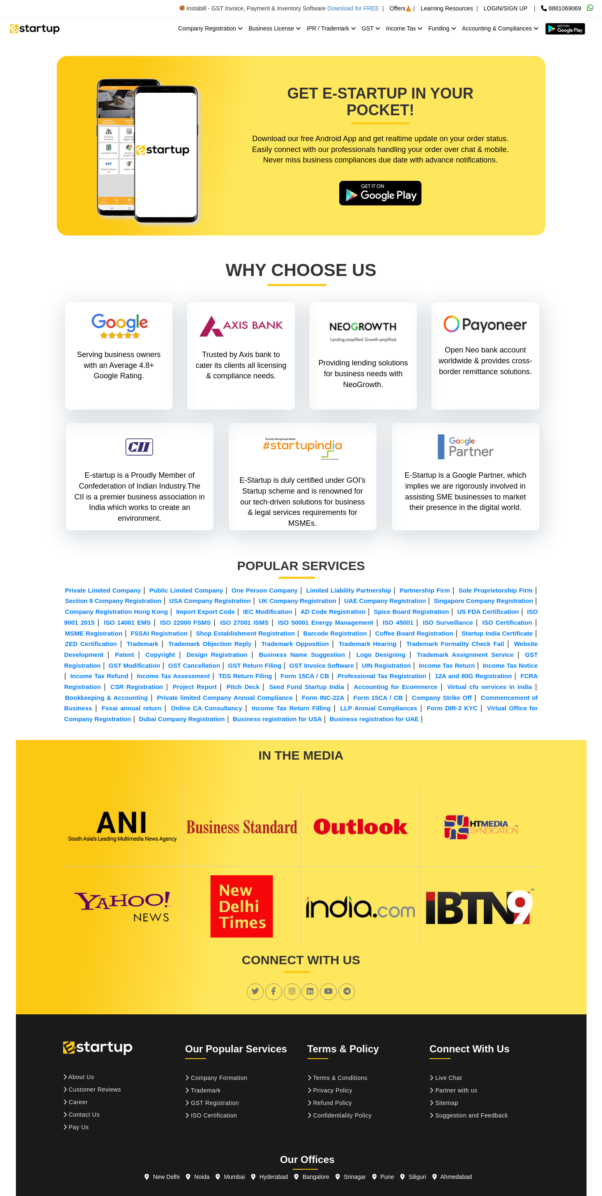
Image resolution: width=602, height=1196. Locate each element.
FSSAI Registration (159, 633)
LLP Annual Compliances (378, 708)
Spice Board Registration (411, 611)
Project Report (195, 686)
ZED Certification (91, 643)
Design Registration (216, 654)
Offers (401, 8)
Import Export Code (205, 611)
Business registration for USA (277, 718)
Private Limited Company (103, 590)
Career (75, 1102)
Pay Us (76, 1127)
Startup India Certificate (497, 633)
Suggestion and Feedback (468, 1115)
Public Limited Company (186, 590)
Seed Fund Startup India (306, 686)
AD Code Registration (333, 611)
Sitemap (443, 1103)
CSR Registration (136, 686)
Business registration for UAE (374, 718)
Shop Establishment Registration (245, 633)
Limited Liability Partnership (348, 590)
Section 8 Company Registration (113, 600)
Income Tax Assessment (173, 675)
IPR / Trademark (331, 28)
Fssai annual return (131, 708)
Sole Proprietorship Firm (495, 590)
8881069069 (561, 8)
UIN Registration (386, 665)
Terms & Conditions (337, 1077)
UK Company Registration (297, 600)
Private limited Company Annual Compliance (225, 697)
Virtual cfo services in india (489, 686)
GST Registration (212, 1103)
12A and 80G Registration (473, 675)
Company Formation (216, 1077)
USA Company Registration (210, 600)
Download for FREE (353, 8)
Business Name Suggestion (302, 654)
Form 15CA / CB (305, 675)
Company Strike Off (442, 697)
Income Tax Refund (99, 675)
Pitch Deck (242, 686)
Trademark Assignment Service (465, 654)
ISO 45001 (398, 622)
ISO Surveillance (448, 622)
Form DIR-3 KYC (452, 708)
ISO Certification (507, 622)
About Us (78, 1077)
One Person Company (264, 590)
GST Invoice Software (322, 665)
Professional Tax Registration (382, 675)
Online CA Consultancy (206, 708)
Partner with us (453, 1090)
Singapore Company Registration (483, 600)
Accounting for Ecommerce (395, 686)
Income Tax (404, 28)
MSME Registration (93, 633)
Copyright (160, 654)
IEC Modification (267, 611)
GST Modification (134, 665)
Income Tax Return (447, 665)
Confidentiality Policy (339, 1115)
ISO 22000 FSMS (185, 622)
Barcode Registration (335, 633)
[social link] (255, 991)
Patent (124, 654)
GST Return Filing (255, 665)
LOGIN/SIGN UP (505, 8)
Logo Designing (381, 654)
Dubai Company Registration (182, 718)
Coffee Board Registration (414, 633)
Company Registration (210, 28)
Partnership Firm (424, 590)
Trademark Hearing (367, 643)
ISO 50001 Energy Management (325, 622)
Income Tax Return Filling (291, 708)
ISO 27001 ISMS (244, 622)
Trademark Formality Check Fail (455, 643)
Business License (275, 28)
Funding (442, 28)
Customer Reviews (92, 1089)
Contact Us (81, 1114)
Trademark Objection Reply (209, 643)
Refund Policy (329, 1103)
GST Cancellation (194, 665)
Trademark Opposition (295, 643)
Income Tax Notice (510, 665)
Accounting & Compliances (500, 28)
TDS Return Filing (245, 675)
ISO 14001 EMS (127, 622)
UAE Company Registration (385, 600)
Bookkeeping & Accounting (106, 697)
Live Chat (445, 1077)
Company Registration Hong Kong (116, 611)
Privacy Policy (330, 1090)
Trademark (142, 643)
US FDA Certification (488, 611)
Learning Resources (447, 8)
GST (371, 28)
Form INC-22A (323, 697)
